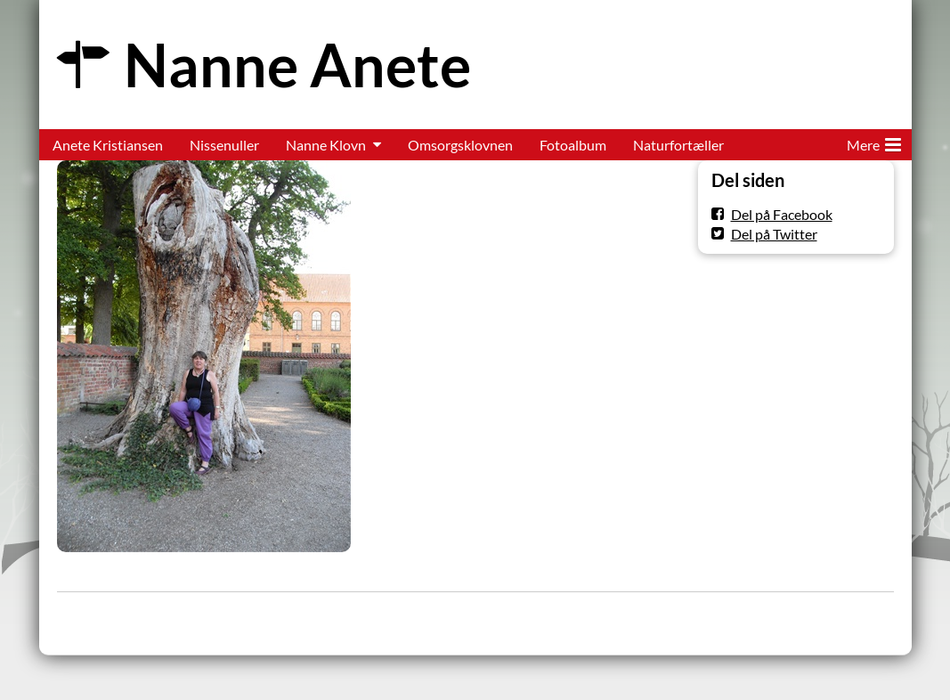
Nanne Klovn (326, 144)
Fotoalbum (573, 144)
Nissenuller (224, 144)
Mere (874, 141)
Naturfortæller (678, 144)
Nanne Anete (297, 64)
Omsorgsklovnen (460, 144)
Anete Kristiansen (108, 144)
